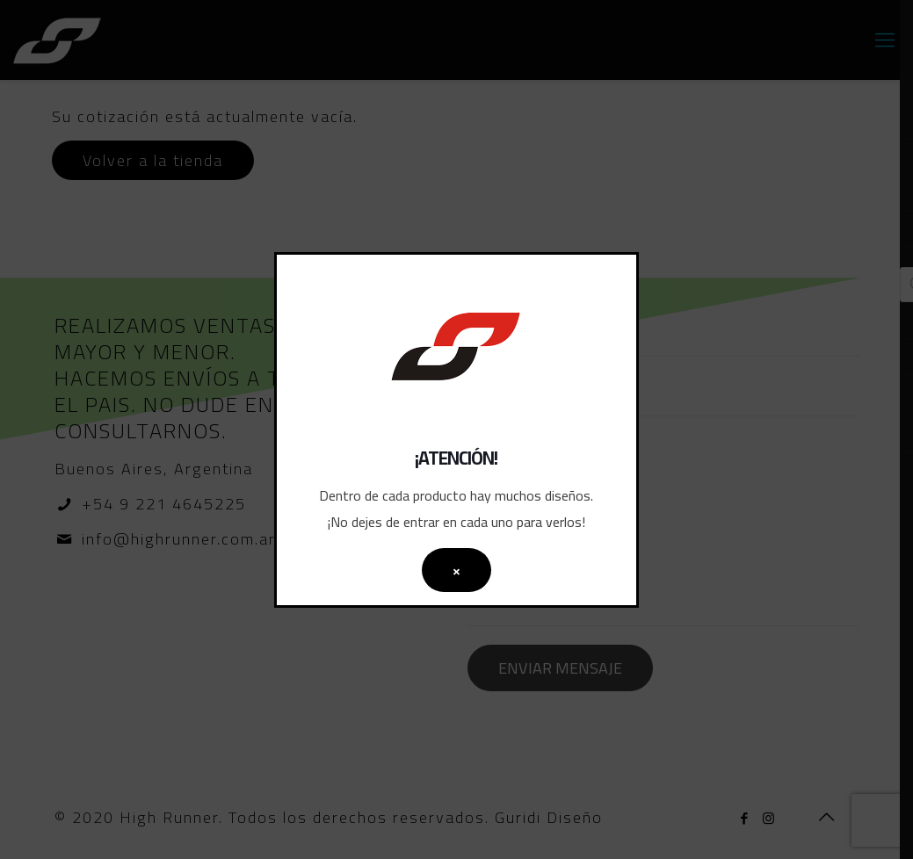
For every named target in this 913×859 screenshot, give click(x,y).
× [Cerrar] (456, 570)
